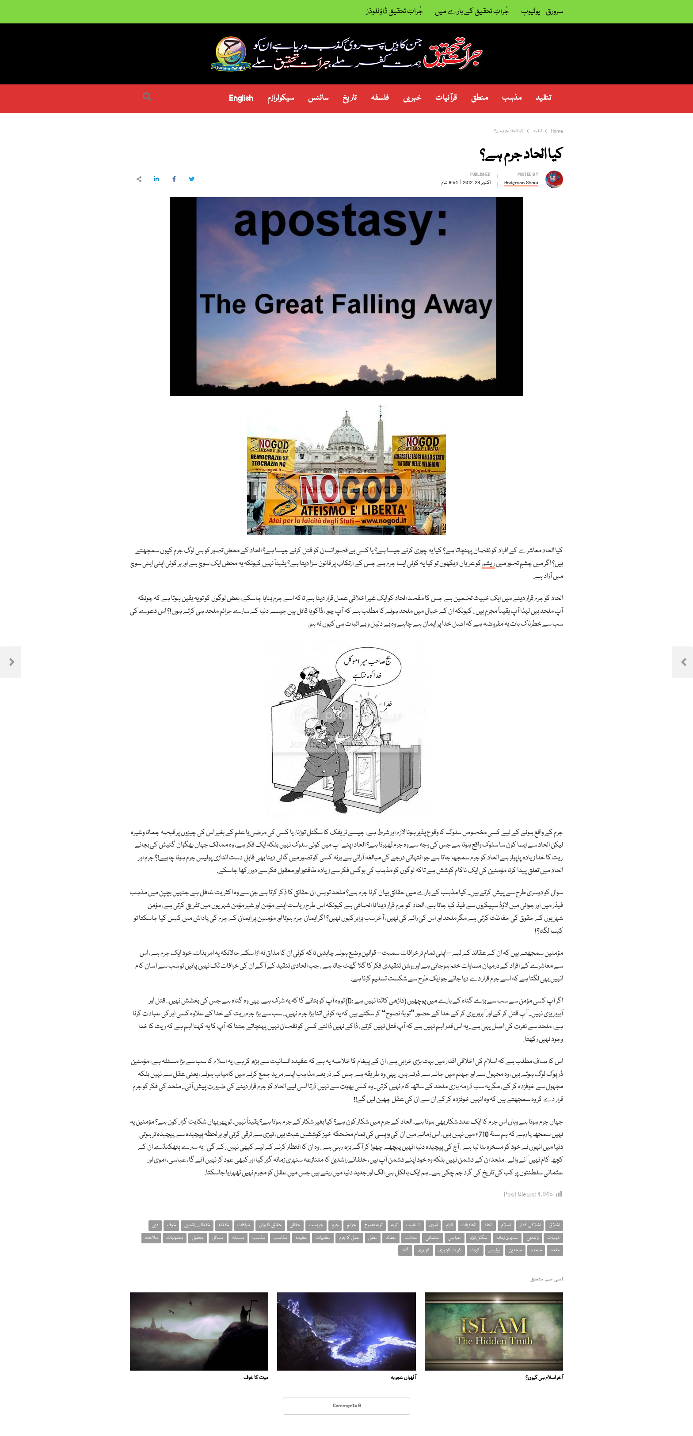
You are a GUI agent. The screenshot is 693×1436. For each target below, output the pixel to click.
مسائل (217, 1238)
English (241, 98)
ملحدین (515, 1250)
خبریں (412, 98)
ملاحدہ (151, 1238)
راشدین (533, 1238)
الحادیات (468, 1225)
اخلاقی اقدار (530, 1225)
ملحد (555, 1250)
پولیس (494, 1250)
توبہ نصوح (373, 1225)
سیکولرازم (280, 98)
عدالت (411, 1238)
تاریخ (350, 98)
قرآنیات (446, 98)
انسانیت (413, 1225)
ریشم (488, 563)
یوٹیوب (530, 12)
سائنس (318, 98)
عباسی (454, 1238)
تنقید (543, 98)
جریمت (316, 1225)
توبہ (394, 1225)
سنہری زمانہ (507, 1238)
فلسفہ (380, 98)
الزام (449, 1225)
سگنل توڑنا (478, 1238)
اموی (433, 1225)
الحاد (488, 1225)
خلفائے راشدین (197, 1225)
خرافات (243, 1225)
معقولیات (174, 1238)
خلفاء (224, 1225)
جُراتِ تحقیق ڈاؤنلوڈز (394, 12)
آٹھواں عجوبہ (403, 1378)
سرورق (554, 12)
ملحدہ (536, 1250)
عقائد (391, 1238)
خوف (171, 1225)
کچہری (424, 1250)
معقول (197, 1238)
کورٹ (475, 1250)
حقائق (295, 1225)
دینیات (553, 1238)
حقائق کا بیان (270, 1225)
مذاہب (280, 1238)
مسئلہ (238, 1238)
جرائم (351, 1225)
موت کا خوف (256, 1378)
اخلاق (554, 1225)
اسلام (506, 1225)
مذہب (512, 98)
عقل (372, 1238)
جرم (335, 1225)
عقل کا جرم (349, 1238)
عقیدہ (301, 1238)
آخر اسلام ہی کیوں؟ (544, 1378)
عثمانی (432, 1238)
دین (155, 1225)
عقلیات (323, 1238)
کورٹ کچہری (449, 1250)
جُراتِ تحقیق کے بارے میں (472, 12)
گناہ (405, 1250)
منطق (479, 98)
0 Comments (347, 1405)
